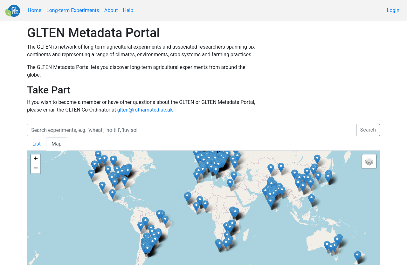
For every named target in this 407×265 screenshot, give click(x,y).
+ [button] (36, 159)
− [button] (36, 168)
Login (393, 10)
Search (368, 130)
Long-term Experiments (72, 10)
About (111, 10)
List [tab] (36, 144)
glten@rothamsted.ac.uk (145, 110)
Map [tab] (57, 144)
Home (34, 10)
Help (128, 10)
